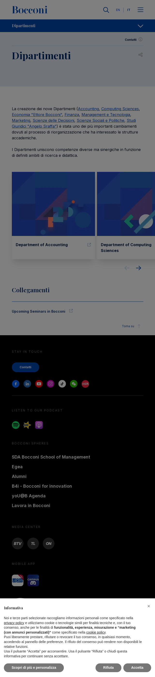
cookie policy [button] (95, 632)
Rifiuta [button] (108, 667)
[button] (149, 606)
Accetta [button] (137, 667)
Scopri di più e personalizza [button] (34, 667)
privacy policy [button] (14, 623)
